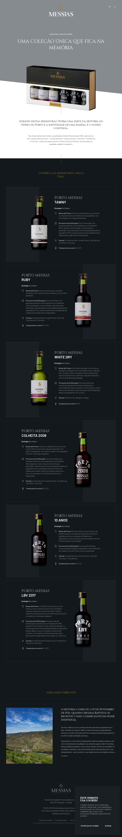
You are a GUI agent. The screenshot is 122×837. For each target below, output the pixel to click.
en (115, 7)
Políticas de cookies (89, 826)
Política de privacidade (45, 820)
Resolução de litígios (61, 820)
